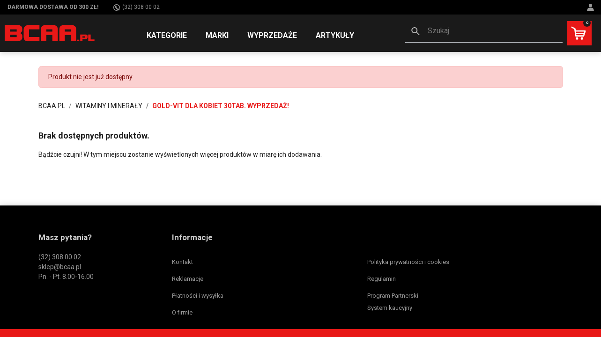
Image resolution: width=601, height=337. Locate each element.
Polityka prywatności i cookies (408, 261)
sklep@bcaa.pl (59, 267)
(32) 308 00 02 (136, 7)
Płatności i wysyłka (197, 295)
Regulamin (381, 278)
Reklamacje (187, 278)
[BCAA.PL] (50, 33)
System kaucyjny (389, 307)
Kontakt (182, 261)
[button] (484, 32)
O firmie (182, 312)
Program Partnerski (392, 295)
